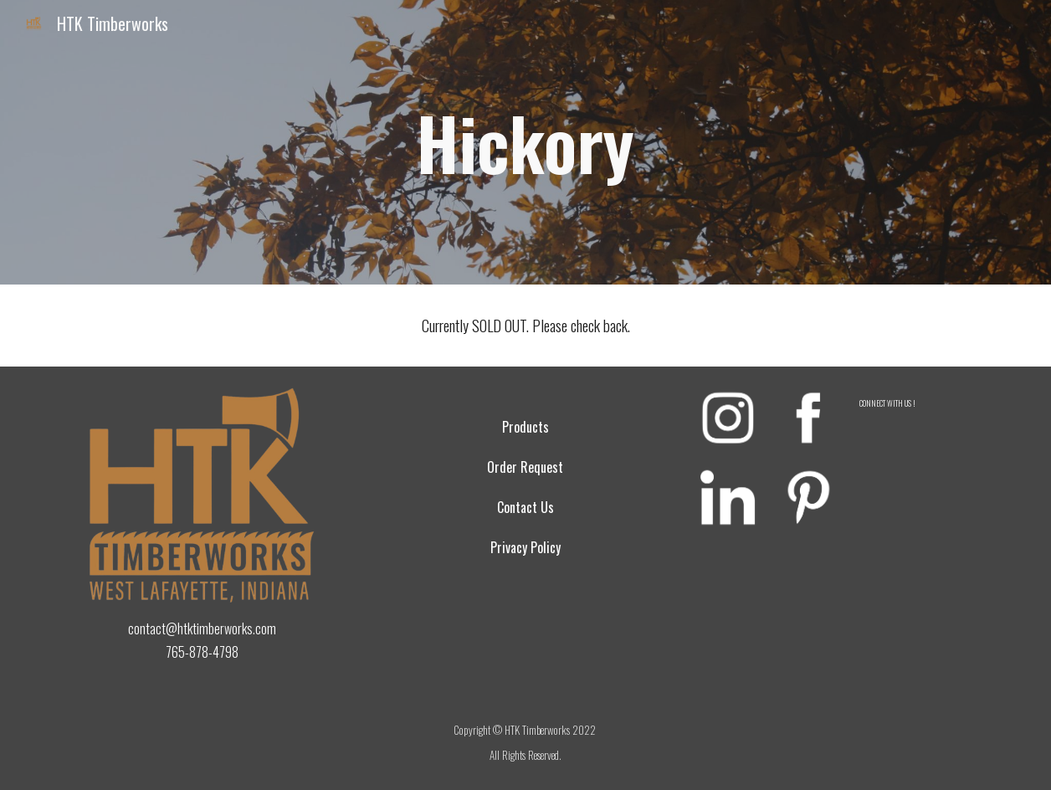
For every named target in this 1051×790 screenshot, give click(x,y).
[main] (526, 142)
